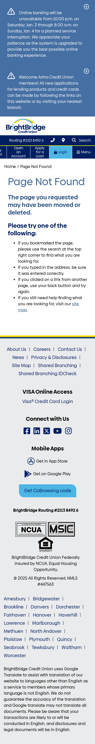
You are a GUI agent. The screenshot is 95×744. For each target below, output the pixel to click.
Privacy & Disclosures (54, 357)
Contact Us (70, 349)
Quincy (64, 639)
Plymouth (39, 639)
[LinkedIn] (36, 431)
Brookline (14, 607)
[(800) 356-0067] (53, 140)
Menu (83, 152)
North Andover (46, 631)
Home (10, 166)
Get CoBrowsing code (47, 490)
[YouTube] (57, 431)
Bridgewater (46, 599)
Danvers (40, 607)
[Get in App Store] (47, 461)
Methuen (13, 631)
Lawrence (14, 623)
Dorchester (68, 607)
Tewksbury (43, 647)
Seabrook (14, 647)
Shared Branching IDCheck (47, 373)
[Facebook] (27, 431)
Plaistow (13, 639)
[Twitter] (46, 431)
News (18, 357)
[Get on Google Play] (47, 474)
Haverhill (68, 615)
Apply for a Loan (40, 152)
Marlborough (46, 623)
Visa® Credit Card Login (47, 401)
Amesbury (15, 599)
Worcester (15, 655)
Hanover (42, 615)
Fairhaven (15, 615)
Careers (42, 349)
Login (60, 152)
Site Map (21, 365)
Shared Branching (57, 365)
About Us (16, 349)
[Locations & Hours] (63, 140)
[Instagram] (68, 431)
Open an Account (18, 152)
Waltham (72, 647)
